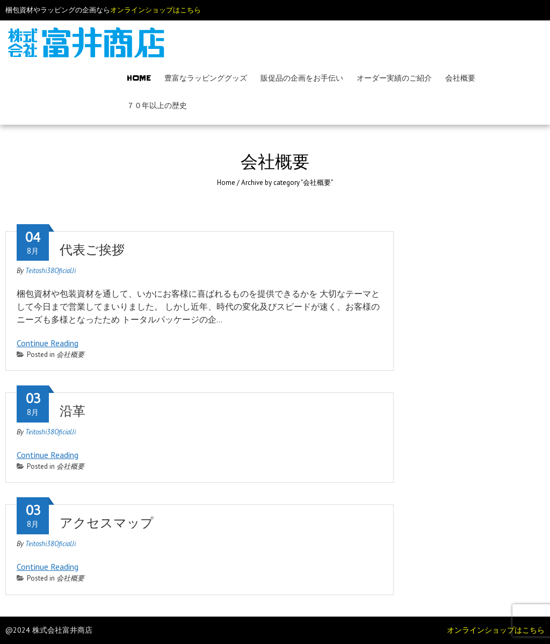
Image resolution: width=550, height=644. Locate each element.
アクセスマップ (107, 523)
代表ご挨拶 (92, 249)
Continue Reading (47, 343)
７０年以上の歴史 (157, 105)
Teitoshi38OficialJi (50, 270)
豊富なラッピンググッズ (205, 78)
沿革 (72, 411)
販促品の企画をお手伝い (301, 78)
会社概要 (460, 78)
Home (139, 78)
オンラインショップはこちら (155, 10)
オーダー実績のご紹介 (394, 78)
